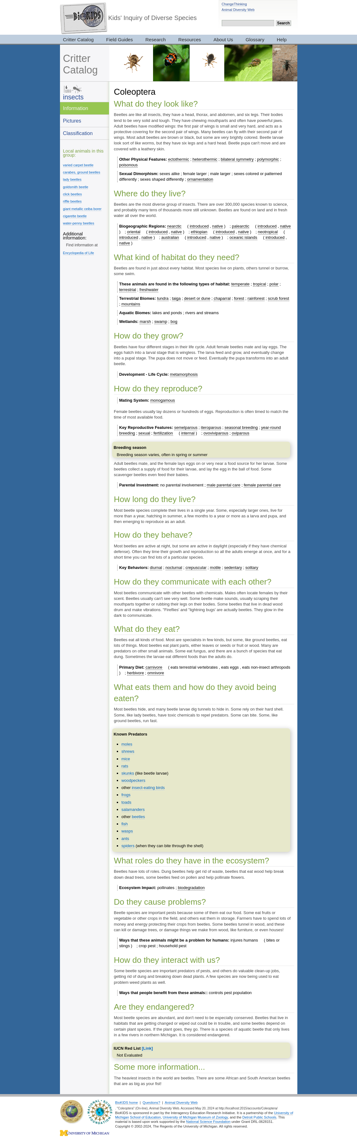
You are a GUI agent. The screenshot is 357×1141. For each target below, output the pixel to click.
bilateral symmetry (237, 159)
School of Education (145, 1117)
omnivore (155, 673)
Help (281, 39)
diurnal (156, 567)
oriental (134, 231)
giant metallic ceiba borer (82, 209)
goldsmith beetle (75, 187)
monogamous (162, 400)
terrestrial (127, 289)
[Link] (147, 1048)
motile (215, 567)
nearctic (174, 226)
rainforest (256, 298)
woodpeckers (133, 780)
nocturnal (174, 567)
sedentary (233, 567)
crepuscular (196, 567)
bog (174, 321)
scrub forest (278, 298)
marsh (145, 321)
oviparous (240, 433)
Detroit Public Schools (259, 1117)
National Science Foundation (208, 1121)
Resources (189, 39)
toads (126, 802)
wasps (127, 831)
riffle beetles (72, 201)
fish (124, 824)
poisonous (128, 165)
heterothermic (204, 159)
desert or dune (197, 298)
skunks (127, 773)
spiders (128, 845)
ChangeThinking (234, 4)
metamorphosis (184, 374)
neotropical (268, 231)
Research (155, 39)
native (217, 226)
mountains (130, 304)
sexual (144, 433)
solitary (251, 567)
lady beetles (72, 179)
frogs (126, 794)
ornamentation (200, 179)
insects (73, 97)
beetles (138, 816)
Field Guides (119, 39)
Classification (78, 133)
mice (125, 758)
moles (126, 744)
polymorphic (268, 159)
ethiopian (199, 231)
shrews (127, 751)
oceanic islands (243, 237)
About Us (223, 39)
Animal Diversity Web (238, 10)
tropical (259, 284)
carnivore (154, 667)
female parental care (262, 485)
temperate (240, 284)
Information (75, 108)
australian (170, 237)
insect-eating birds (148, 787)
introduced (199, 226)
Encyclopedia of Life (78, 253)
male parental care (223, 485)
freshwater (149, 289)
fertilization (163, 433)
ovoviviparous (216, 433)
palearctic (241, 226)
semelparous (185, 427)
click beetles (72, 194)
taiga (176, 298)
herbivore (135, 673)
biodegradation (191, 887)
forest (239, 298)
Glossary (254, 39)
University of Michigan (180, 1117)
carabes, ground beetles (81, 172)
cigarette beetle (75, 216)
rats (124, 766)
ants (125, 838)
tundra (163, 298)
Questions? (151, 1102)
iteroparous (211, 427)
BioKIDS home (126, 1102)
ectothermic (178, 159)
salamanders (133, 809)
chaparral (222, 298)
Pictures (72, 120)
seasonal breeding (241, 427)
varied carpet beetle (78, 165)
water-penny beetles (78, 223)
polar (274, 284)
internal (188, 433)
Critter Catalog (78, 39)
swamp (160, 321)
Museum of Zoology (213, 1117)
